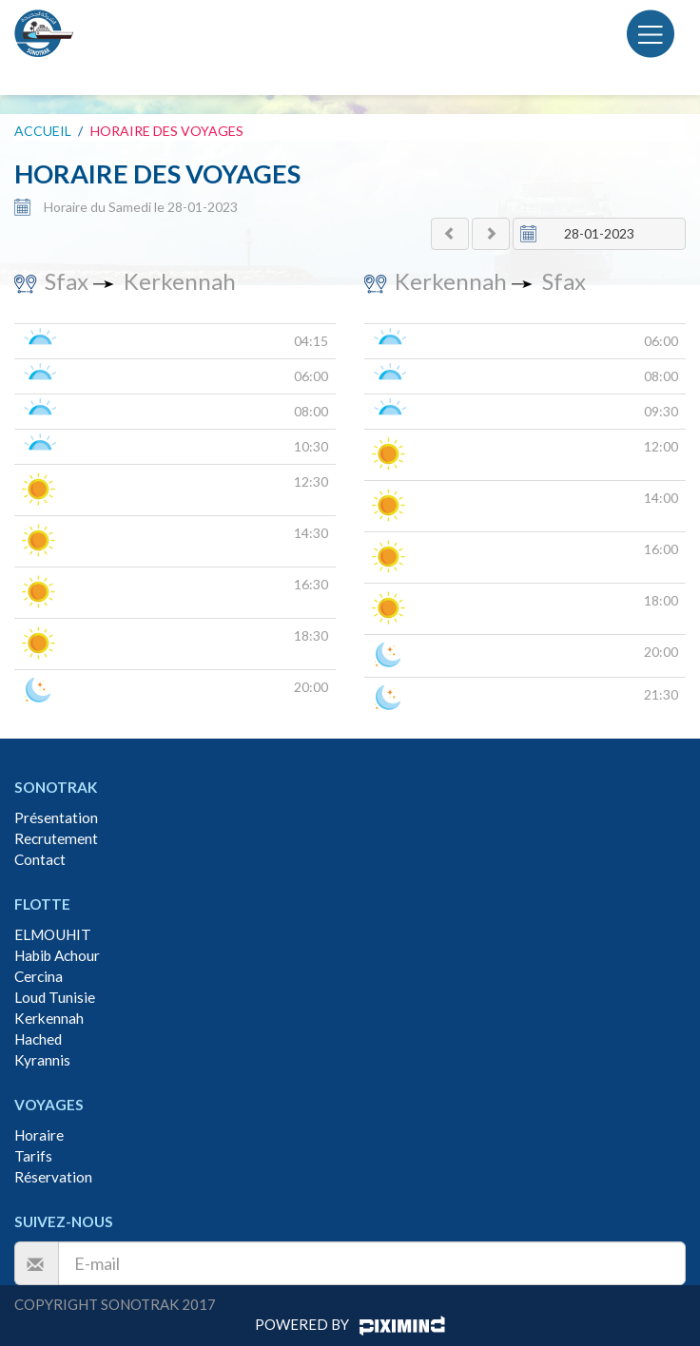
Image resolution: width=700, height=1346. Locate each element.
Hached (38, 1039)
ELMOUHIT (52, 934)
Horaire (39, 1135)
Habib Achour (57, 955)
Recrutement (56, 838)
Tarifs (33, 1155)
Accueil (42, 131)
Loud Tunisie (54, 997)
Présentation (56, 817)
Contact (40, 859)
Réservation (53, 1176)
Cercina (38, 976)
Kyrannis (42, 1059)
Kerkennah (49, 1018)
